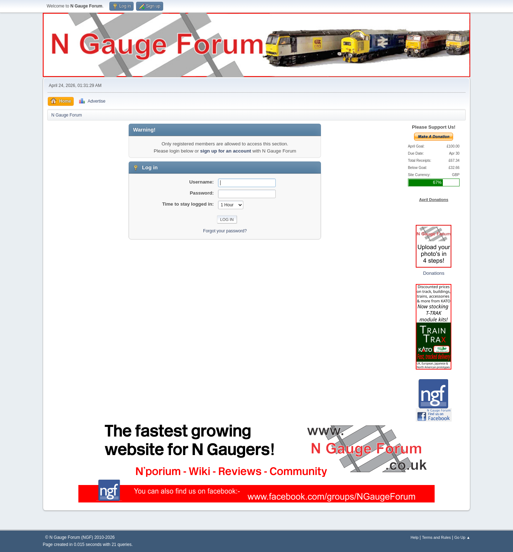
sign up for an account (225, 151)
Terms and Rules (436, 537)
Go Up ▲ (462, 537)
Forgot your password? (225, 230)
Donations (433, 273)
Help (415, 537)
